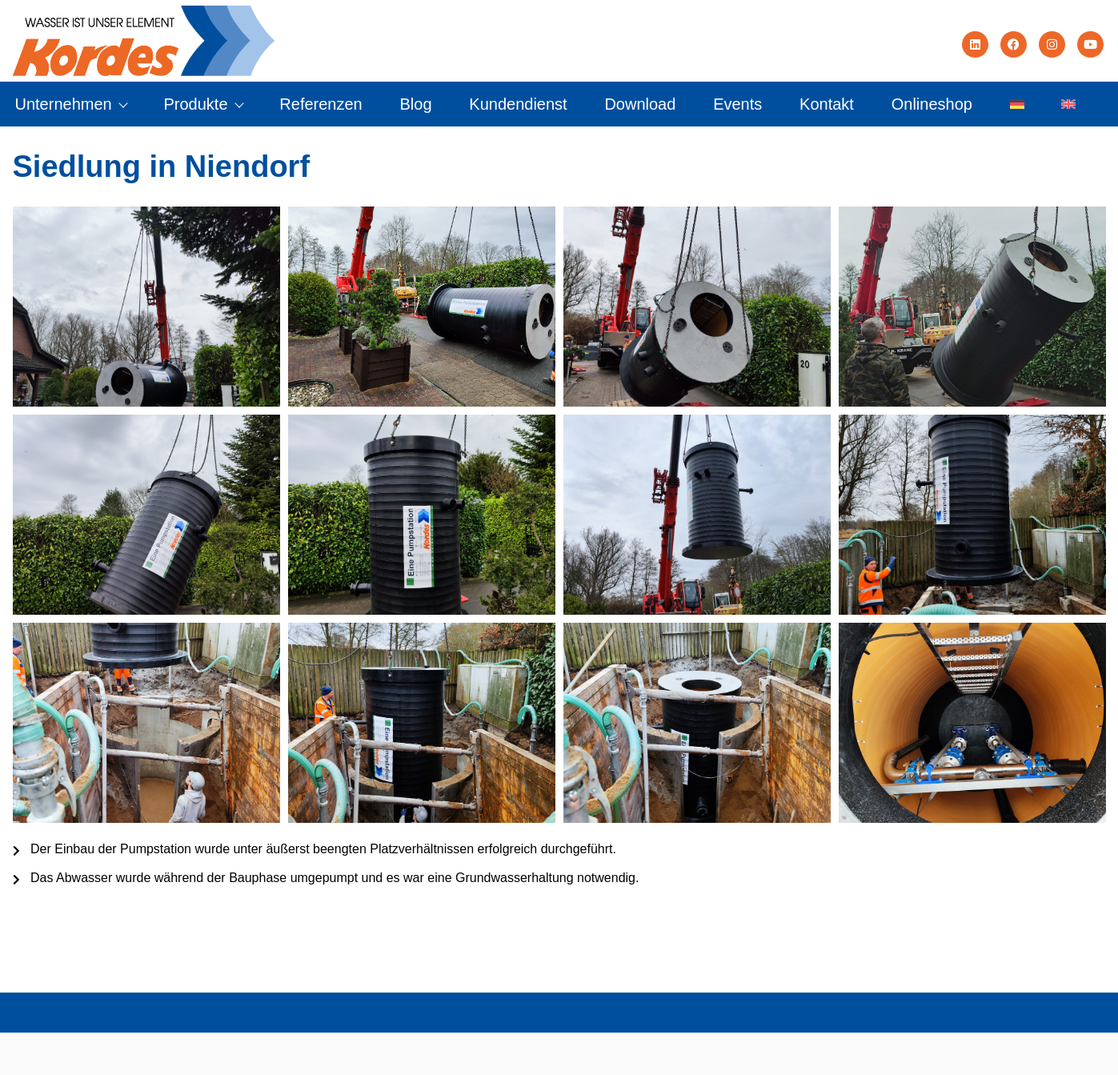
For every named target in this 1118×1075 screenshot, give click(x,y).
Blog (416, 104)
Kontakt (826, 104)
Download (639, 104)
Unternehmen (70, 104)
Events (737, 104)
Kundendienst (518, 104)
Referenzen (320, 104)
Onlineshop (932, 104)
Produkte (202, 104)
